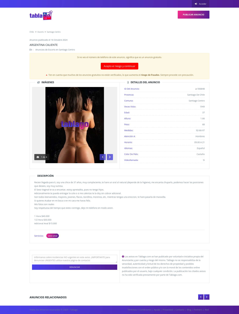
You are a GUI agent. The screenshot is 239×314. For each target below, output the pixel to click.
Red (207, 309)
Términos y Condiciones (139, 309)
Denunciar (74, 267)
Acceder (200, 3)
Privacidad (168, 309)
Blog (189, 309)
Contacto (179, 309)
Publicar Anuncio (193, 14)
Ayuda (157, 309)
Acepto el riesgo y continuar (119, 66)
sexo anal (52, 235)
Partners (198, 309)
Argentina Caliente (44, 45)
